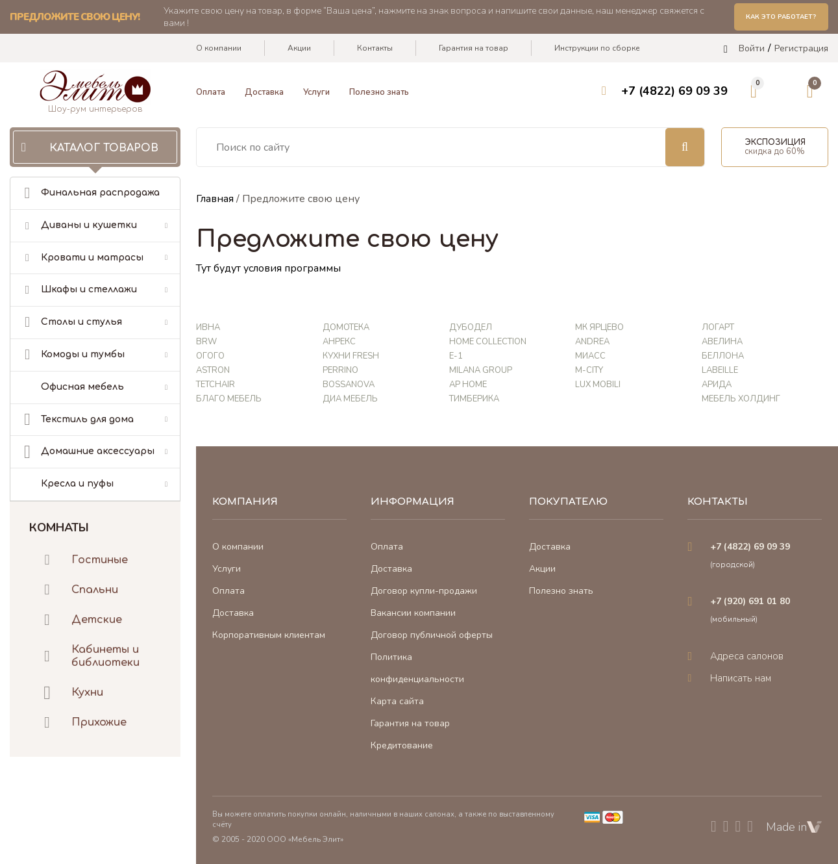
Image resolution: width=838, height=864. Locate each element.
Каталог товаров (103, 147)
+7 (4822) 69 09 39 (674, 91)
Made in (794, 827)
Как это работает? (781, 16)
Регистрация (801, 49)
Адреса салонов (746, 656)
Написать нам (740, 678)
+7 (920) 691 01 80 (750, 601)
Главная (215, 199)
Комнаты (59, 527)
